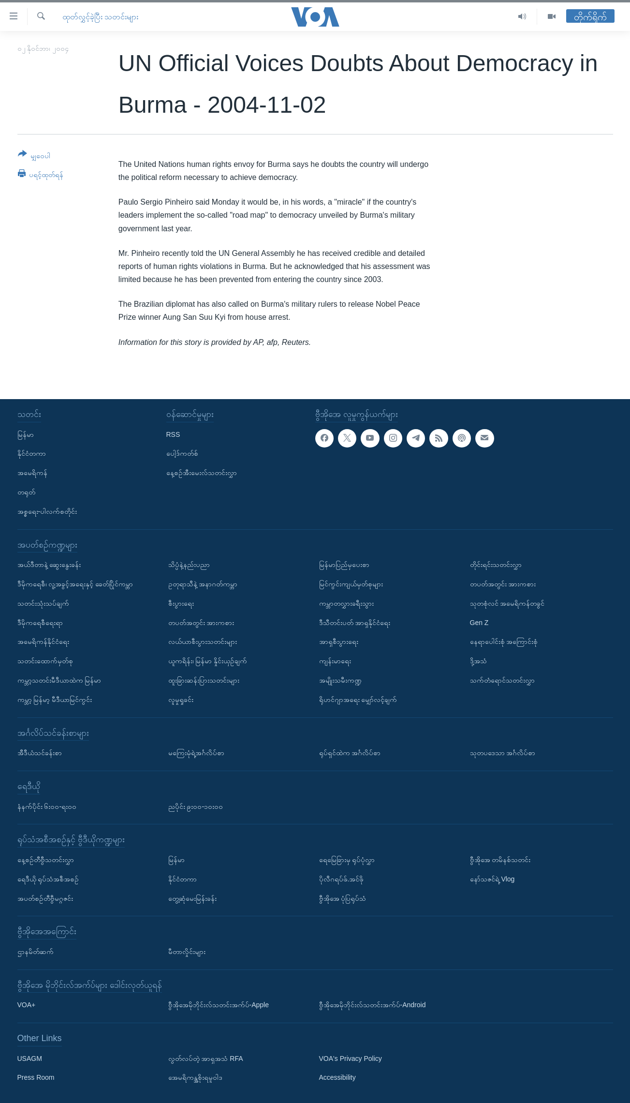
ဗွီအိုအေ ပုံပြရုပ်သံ (342, 898)
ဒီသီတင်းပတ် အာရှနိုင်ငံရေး (355, 622)
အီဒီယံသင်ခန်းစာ (39, 753)
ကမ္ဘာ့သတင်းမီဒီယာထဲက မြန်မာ (59, 680)
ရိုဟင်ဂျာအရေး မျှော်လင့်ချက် (358, 699)
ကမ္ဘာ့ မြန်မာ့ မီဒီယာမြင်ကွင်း (54, 699)
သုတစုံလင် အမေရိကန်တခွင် (507, 603)
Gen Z (479, 622)
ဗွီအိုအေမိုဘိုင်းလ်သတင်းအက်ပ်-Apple (218, 1005)
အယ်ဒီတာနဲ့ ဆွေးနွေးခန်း (49, 564)
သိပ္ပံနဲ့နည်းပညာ (189, 564)
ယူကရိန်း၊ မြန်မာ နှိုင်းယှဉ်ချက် (208, 661)
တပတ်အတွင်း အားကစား (201, 622)
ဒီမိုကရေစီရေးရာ (40, 622)
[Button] (34, 156)
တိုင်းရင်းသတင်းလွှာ (496, 564)
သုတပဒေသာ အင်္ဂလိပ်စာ (503, 753)
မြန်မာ (25, 434)
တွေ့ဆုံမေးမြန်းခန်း (192, 898)
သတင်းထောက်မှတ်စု (45, 661)
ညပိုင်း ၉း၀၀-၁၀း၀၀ (195, 806)
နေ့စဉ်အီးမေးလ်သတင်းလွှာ (201, 473)
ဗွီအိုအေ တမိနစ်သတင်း (500, 860)
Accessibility (337, 1077)
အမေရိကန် (32, 473)
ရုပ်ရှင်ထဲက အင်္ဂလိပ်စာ (350, 753)
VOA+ (26, 1005)
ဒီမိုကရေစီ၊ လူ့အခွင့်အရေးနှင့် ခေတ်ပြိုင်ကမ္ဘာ (75, 584)
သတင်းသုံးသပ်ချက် (43, 603)
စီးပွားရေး (181, 603)
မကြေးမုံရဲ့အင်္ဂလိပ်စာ (196, 753)
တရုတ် (26, 492)
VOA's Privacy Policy (350, 1058)
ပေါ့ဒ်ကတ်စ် (182, 453)
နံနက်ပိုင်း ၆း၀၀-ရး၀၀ (47, 806)
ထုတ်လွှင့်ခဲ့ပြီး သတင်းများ (100, 17)
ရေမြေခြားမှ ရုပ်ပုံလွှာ (347, 860)
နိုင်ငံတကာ (31, 453)
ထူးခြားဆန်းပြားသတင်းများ (203, 680)
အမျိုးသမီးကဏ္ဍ (340, 680)
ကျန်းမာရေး (335, 661)
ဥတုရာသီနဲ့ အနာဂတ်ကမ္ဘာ (203, 584)
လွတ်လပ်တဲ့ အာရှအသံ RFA (205, 1058)
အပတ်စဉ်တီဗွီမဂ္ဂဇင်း (45, 898)
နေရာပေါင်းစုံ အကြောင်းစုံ (504, 641)
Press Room (36, 1077)
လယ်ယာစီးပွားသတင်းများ (202, 641)
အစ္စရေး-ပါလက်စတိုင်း (47, 511)
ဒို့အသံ (478, 661)
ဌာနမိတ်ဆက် (35, 951)
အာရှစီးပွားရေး (338, 641)
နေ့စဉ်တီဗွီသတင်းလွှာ (45, 860)
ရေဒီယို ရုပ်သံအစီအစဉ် (48, 879)
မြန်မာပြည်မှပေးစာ (344, 564)
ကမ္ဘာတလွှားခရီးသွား (346, 603)
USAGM (29, 1058)
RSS (173, 434)
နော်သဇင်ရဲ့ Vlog (492, 879)
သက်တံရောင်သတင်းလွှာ (502, 680)
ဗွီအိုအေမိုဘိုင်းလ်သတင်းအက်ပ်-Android (372, 1005)
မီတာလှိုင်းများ (186, 951)
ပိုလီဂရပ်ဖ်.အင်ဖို (341, 879)
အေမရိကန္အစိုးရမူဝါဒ (195, 1077)
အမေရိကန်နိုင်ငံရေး (43, 641)
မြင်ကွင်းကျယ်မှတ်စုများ (351, 584)
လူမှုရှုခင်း (180, 699)
